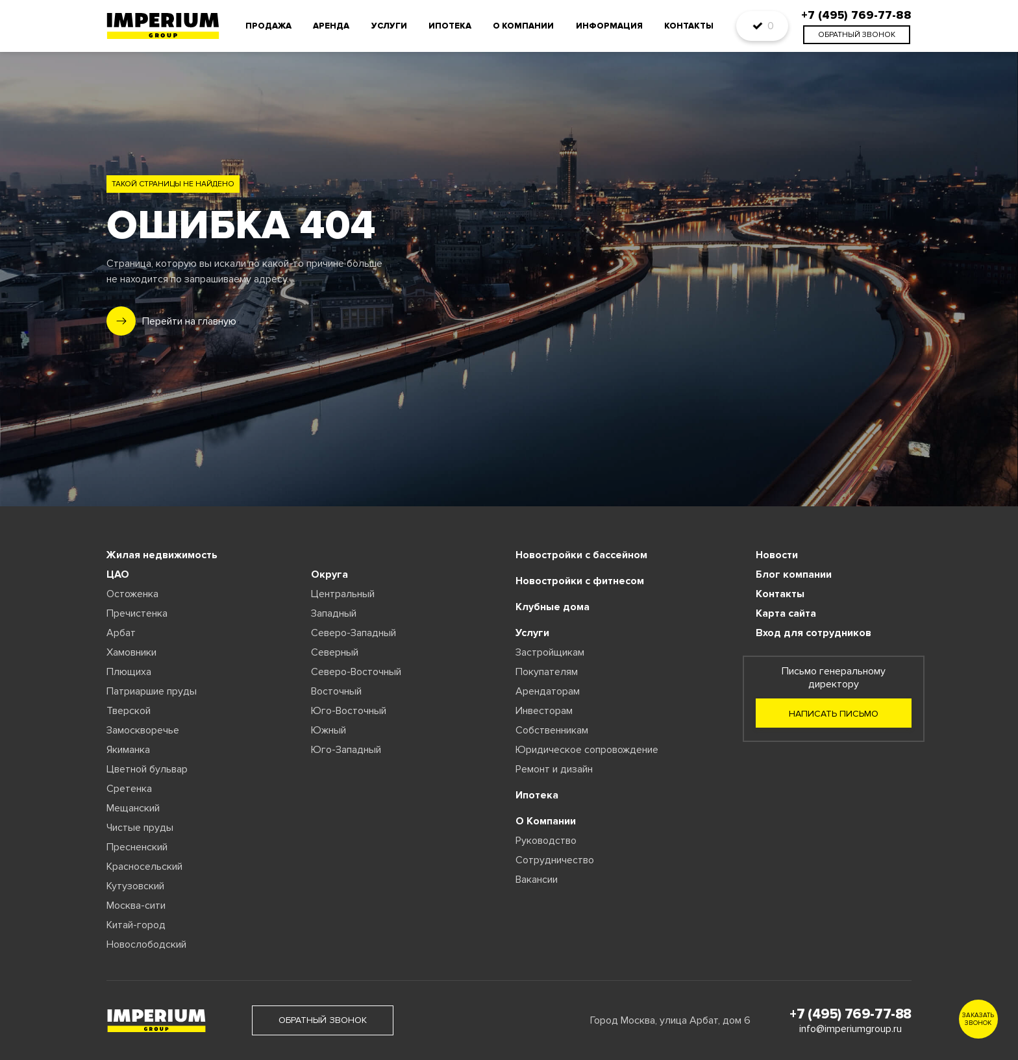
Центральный (343, 593)
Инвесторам (544, 710)
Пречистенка (137, 613)
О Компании (545, 821)
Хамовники (131, 652)
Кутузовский (135, 886)
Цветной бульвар (147, 769)
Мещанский (133, 808)
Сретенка (129, 788)
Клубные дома (552, 606)
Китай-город (136, 924)
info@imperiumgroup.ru (850, 1028)
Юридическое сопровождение (586, 749)
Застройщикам (549, 652)
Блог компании (794, 574)
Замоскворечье (142, 730)
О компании (523, 26)
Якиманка (128, 749)
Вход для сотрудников (813, 632)
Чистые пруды (139, 827)
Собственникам (551, 730)
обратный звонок (856, 35)
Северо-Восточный (356, 671)
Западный (333, 613)
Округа (329, 574)
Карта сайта (786, 613)
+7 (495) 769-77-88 (850, 1014)
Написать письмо (833, 713)
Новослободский (146, 944)
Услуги (389, 26)
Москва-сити (136, 905)
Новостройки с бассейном (581, 554)
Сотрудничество (554, 860)
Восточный (336, 691)
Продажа (268, 26)
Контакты (689, 26)
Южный (328, 730)
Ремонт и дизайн (554, 769)
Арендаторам (547, 691)
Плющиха (128, 671)
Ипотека (449, 26)
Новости (777, 554)
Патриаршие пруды (151, 691)
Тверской (128, 710)
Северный (334, 652)
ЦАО (117, 574)
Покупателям (546, 671)
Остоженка (132, 593)
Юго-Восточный (348, 710)
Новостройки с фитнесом (579, 580)
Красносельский (144, 866)
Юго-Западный (346, 749)
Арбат (121, 632)
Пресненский (137, 847)
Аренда (331, 26)
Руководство (546, 840)
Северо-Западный (353, 632)
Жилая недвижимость (161, 554)
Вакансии (536, 879)
